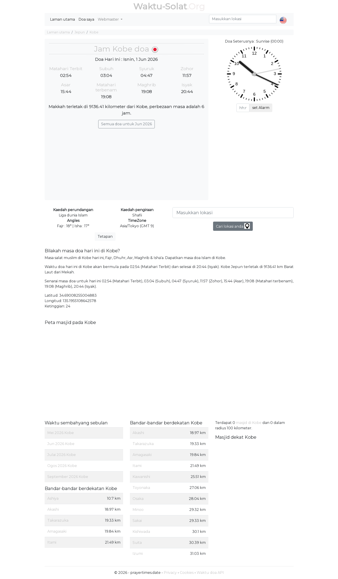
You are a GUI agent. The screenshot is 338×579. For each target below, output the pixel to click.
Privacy (170, 572)
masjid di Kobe (249, 423)
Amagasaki (56, 531)
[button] (283, 16)
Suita (137, 542)
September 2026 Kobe (67, 477)
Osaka (138, 499)
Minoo (138, 510)
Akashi (53, 509)
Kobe (93, 32)
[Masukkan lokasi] (233, 212)
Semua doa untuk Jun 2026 (126, 124)
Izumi (138, 553)
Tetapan (105, 236)
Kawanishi (141, 477)
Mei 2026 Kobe (60, 433)
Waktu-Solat (160, 6)
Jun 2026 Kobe (60, 444)
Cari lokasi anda (233, 226)
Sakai (137, 521)
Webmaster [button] (109, 19)
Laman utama (62, 19)
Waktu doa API (210, 572)
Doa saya (86, 19)
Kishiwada (141, 531)
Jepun (79, 32)
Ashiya (53, 498)
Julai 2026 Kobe (61, 455)
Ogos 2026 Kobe (62, 466)
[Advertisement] (126, 162)
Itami (51, 542)
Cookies (187, 572)
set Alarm (260, 108)
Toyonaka (141, 488)
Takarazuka (57, 520)
